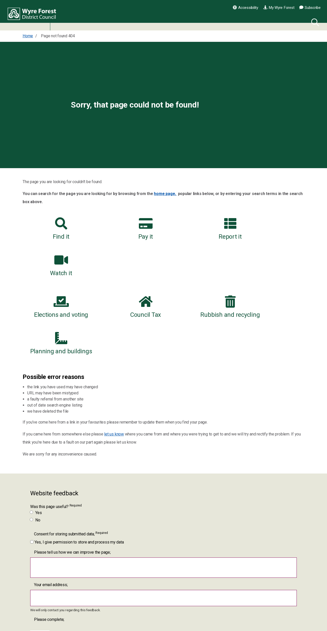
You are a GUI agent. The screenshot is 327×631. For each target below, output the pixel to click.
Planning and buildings (272, 270)
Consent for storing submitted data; (71, 460)
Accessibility (245, 7)
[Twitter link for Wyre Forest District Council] (139, 607)
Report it (199, 228)
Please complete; (49, 546)
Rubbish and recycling (200, 270)
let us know (114, 361)
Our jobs (223, 615)
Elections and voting (55, 270)
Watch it (272, 228)
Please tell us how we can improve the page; (72, 479)
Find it (55, 228)
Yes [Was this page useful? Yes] (36, 439)
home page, (165, 193)
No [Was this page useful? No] (35, 447)
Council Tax (127, 270)
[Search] (314, 21)
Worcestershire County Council (242, 627)
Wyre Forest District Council (33, 15)
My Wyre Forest (278, 7)
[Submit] (40, 563)
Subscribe (310, 7)
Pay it (127, 228)
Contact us (225, 603)
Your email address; (51, 511)
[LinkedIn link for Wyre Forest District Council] (167, 607)
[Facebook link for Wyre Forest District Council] (125, 607)
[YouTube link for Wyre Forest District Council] (154, 607)
